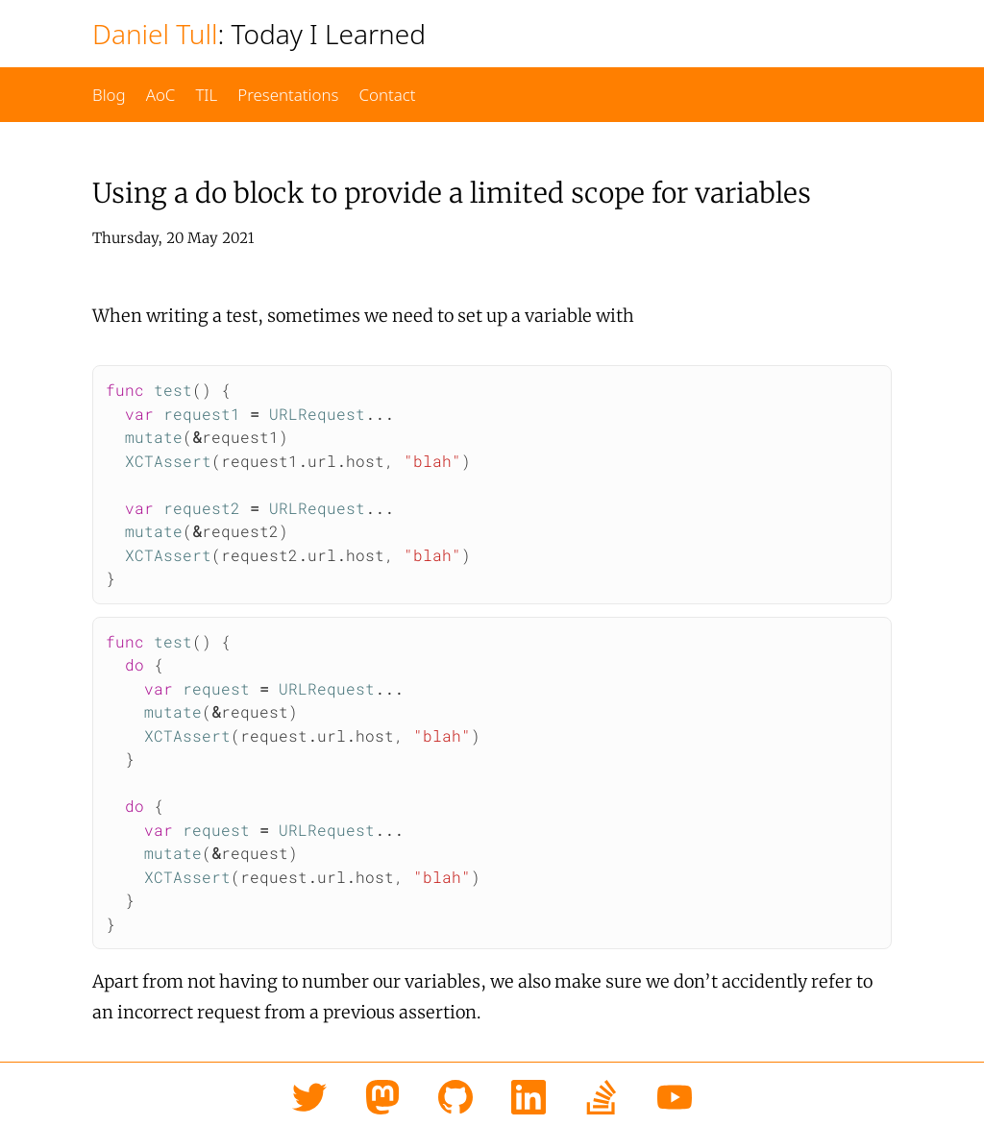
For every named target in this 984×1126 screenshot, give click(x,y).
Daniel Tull (154, 33)
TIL (206, 95)
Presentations (287, 95)
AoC (161, 95)
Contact (386, 95)
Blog (109, 95)
